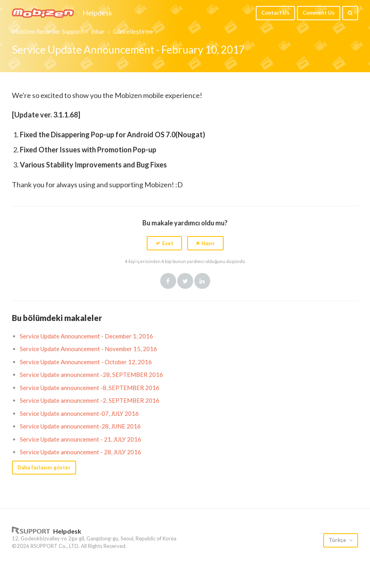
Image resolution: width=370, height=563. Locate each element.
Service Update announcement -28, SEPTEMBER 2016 (91, 374)
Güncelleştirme (133, 31)
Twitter (185, 281)
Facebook (168, 281)
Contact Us (275, 13)
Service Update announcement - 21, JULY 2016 (80, 439)
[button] (164, 243)
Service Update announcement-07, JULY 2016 (79, 413)
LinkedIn (202, 281)
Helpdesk (97, 13)
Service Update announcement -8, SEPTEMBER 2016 (89, 387)
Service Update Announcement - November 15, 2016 (88, 348)
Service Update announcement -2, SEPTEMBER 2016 (89, 400)
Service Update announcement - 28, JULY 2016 (80, 451)
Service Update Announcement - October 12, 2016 (86, 361)
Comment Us (319, 13)
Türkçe (338, 540)
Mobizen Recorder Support (47, 31)
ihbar (98, 31)
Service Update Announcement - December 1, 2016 (86, 336)
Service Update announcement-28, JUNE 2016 (80, 426)
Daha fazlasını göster (44, 467)
